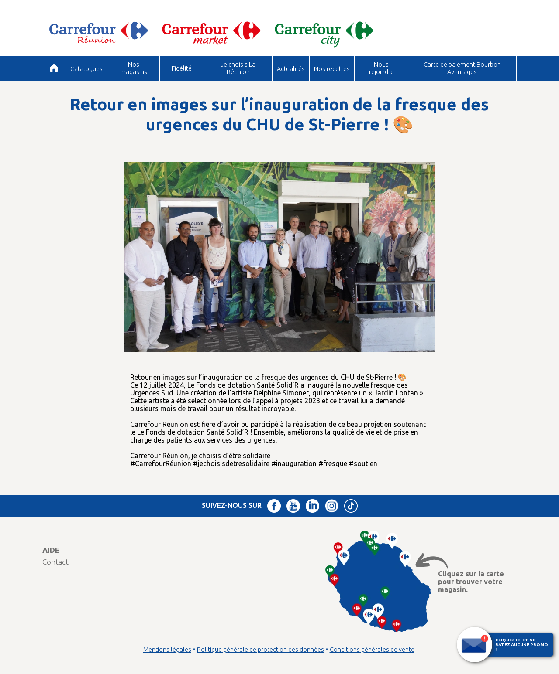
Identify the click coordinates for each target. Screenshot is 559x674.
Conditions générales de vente (372, 649)
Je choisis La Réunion (238, 68)
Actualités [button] (291, 68)
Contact (55, 562)
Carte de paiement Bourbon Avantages (462, 68)
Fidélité (182, 68)
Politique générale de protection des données (260, 649)
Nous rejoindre (381, 68)
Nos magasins (133, 68)
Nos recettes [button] (332, 68)
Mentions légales (167, 649)
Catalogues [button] (86, 68)
